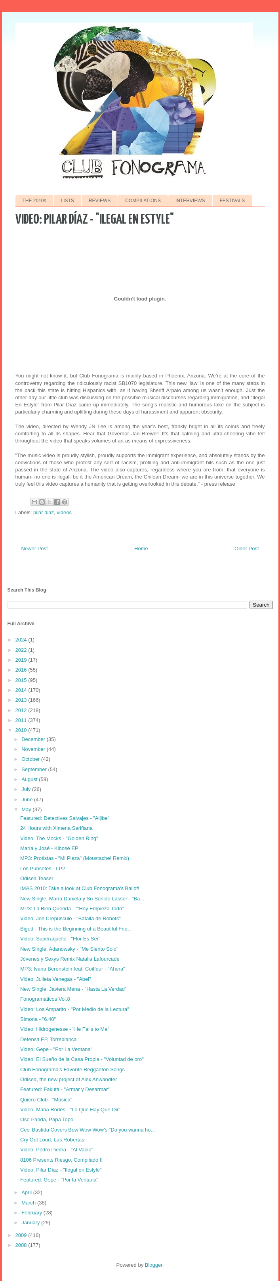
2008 (22, 1245)
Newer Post (34, 548)
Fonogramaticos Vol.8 (45, 999)
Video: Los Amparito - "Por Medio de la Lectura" (74, 1009)
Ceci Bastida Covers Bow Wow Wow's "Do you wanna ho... (87, 1130)
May (26, 809)
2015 (22, 680)
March (29, 1203)
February (32, 1213)
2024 (22, 640)
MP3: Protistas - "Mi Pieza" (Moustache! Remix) (74, 858)
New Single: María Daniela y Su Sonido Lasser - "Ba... (82, 899)
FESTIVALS (232, 200)
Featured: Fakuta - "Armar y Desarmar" (65, 1089)
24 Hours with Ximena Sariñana (56, 828)
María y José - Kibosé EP (49, 848)
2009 (22, 1235)
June (27, 799)
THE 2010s (34, 200)
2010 (22, 730)
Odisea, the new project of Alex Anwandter (68, 1079)
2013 (22, 700)
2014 (22, 690)
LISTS (67, 200)
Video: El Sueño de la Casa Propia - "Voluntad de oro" (82, 1059)
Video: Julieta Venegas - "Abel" (55, 979)
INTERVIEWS (190, 200)
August (30, 779)
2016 (22, 670)
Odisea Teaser (36, 878)
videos (64, 512)
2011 (22, 720)
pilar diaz (43, 512)
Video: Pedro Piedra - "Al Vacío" (56, 1150)
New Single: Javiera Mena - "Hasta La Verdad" (73, 989)
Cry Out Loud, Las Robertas (52, 1140)
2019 (22, 660)
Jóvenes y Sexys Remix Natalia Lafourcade (70, 959)
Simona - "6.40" (38, 1019)
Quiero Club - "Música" (46, 1100)
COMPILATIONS (143, 200)
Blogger (153, 1265)
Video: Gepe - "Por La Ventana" (56, 1049)
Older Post (246, 548)
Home (141, 548)
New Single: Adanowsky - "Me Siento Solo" (69, 949)
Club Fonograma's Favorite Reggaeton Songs (72, 1069)
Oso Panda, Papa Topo (46, 1119)
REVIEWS (99, 200)
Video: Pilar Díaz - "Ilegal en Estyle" (61, 1170)
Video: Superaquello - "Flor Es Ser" (60, 939)
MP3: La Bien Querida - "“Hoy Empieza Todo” (72, 908)
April (27, 1192)
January (31, 1222)
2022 (22, 650)
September (34, 769)
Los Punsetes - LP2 (42, 868)
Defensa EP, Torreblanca (48, 1039)
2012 (22, 710)
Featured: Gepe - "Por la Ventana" (59, 1180)
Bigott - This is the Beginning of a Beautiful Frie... (76, 929)
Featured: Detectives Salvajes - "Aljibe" (64, 818)
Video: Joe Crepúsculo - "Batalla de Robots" (70, 918)
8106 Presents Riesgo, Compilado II (61, 1160)
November (34, 749)
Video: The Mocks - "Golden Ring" (59, 838)
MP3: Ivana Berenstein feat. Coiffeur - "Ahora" (72, 969)
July (26, 789)
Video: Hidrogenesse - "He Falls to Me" (64, 1029)
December (34, 739)
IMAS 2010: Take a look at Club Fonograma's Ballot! (79, 888)
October (31, 759)
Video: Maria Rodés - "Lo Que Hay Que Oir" (70, 1109)
